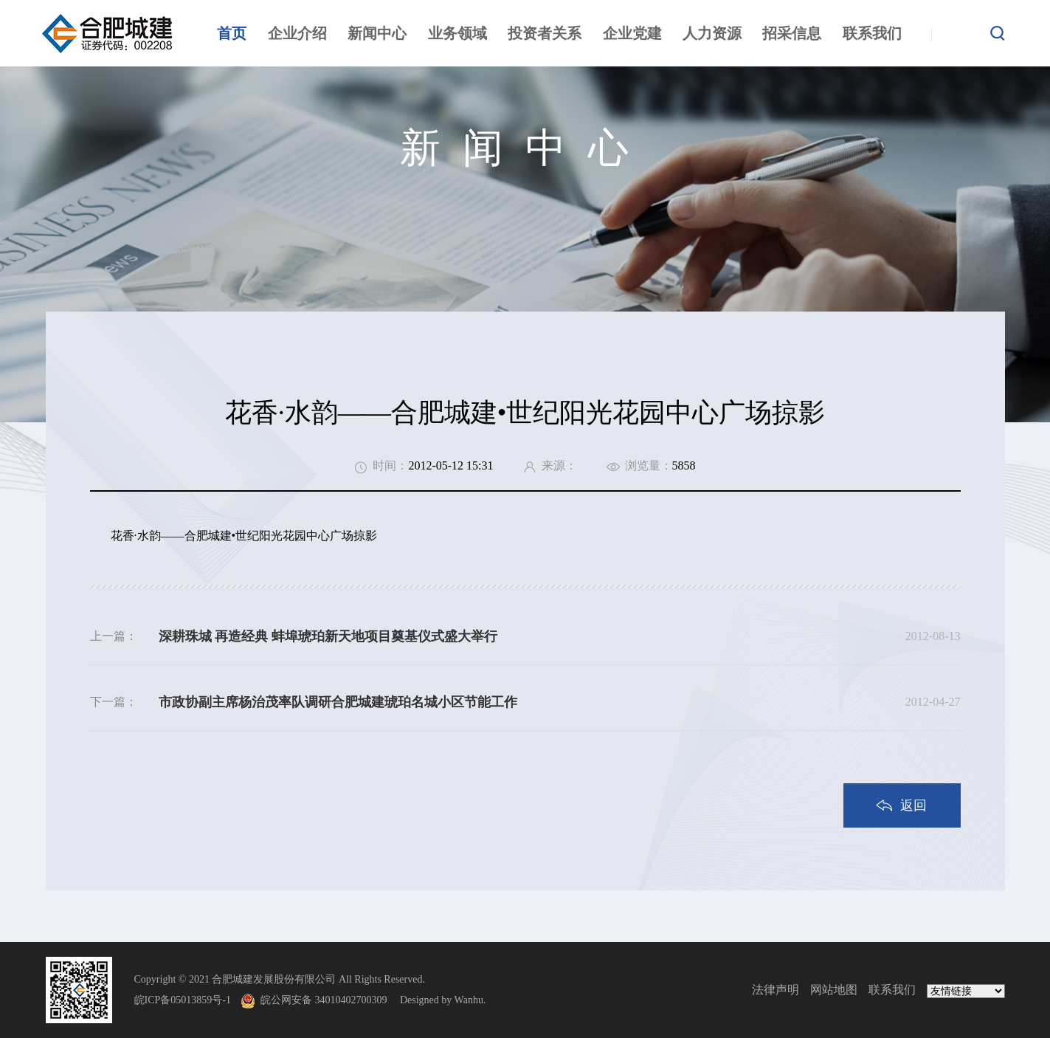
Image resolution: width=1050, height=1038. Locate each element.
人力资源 (712, 33)
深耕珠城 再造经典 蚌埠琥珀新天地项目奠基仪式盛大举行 (328, 636)
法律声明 (775, 989)
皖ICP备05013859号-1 (182, 1000)
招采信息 (791, 33)
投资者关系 (544, 33)
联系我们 (872, 33)
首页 (231, 33)
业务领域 (457, 33)
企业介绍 (297, 33)
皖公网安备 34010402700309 (329, 1000)
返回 (913, 805)
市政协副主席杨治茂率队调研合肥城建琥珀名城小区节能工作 (338, 702)
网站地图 (833, 989)
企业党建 (632, 33)
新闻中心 (377, 33)
